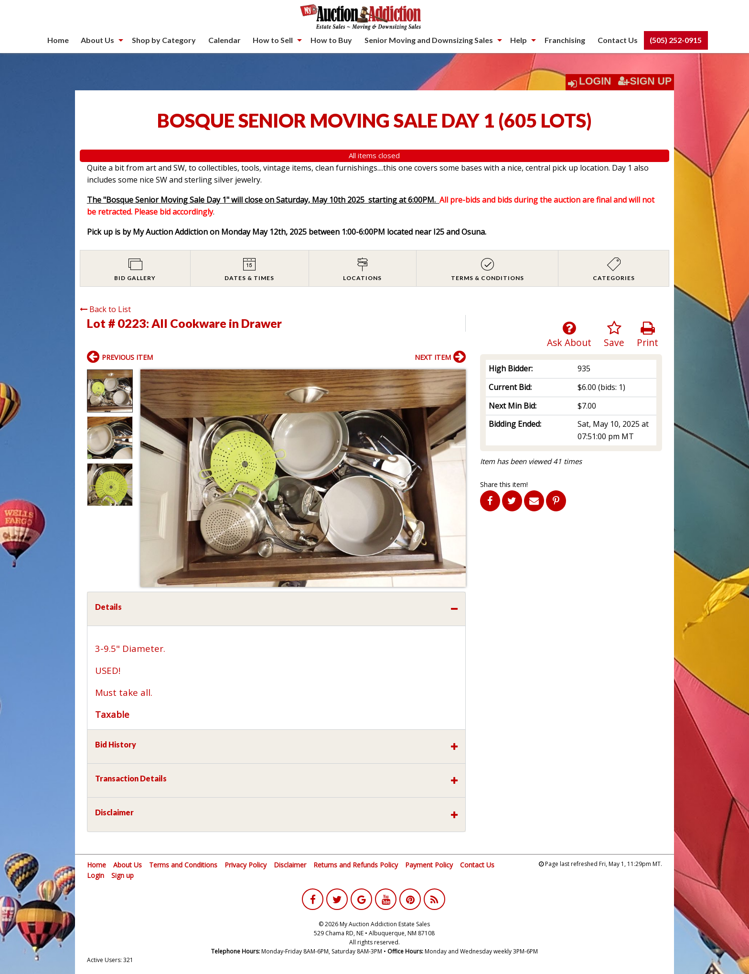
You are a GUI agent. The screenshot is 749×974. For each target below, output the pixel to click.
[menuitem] (58, 40)
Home (58, 39)
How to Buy (331, 39)
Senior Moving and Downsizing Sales (428, 39)
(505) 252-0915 (676, 39)
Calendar (224, 39)
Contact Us (618, 39)
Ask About (569, 335)
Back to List (105, 309)
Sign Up (645, 81)
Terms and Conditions (183, 864)
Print (647, 335)
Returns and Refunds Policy (355, 864)
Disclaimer (290, 864)
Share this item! (504, 484)
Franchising (565, 39)
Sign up (122, 875)
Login (595, 81)
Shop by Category (164, 39)
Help (518, 39)
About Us (97, 39)
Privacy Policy (246, 864)
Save (614, 335)
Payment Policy (429, 864)
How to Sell (273, 39)
